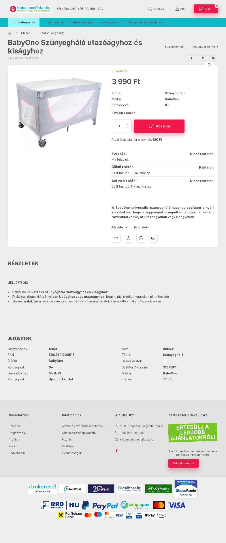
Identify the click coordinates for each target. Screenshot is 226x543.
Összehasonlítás (116, 238)
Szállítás (67, 446)
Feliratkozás (181, 463)
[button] (24, 22)
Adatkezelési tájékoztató (79, 433)
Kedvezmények (82, 22)
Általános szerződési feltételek (83, 426)
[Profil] (182, 8)
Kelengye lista (110, 22)
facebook (116, 450)
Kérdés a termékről (128, 238)
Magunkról (55, 22)
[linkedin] (213, 58)
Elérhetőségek (72, 453)
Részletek (140, 227)
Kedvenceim (17, 453)
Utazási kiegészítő (52, 33)
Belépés (14, 426)
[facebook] (191, 58)
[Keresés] (157, 8)
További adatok (122, 112)
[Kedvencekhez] (209, 64)
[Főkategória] (9, 33)
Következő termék (204, 46)
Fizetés (67, 439)
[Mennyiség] (119, 126)
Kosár (13, 446)
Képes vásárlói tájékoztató (147, 22)
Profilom (14, 439)
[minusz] (127, 129)
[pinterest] (202, 58)
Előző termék (175, 46)
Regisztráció (17, 433)
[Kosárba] (159, 126)
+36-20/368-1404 (90, 9)
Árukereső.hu (42, 491)
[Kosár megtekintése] (206, 8)
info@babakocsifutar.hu (136, 439)
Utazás (25, 33)
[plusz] (127, 123)
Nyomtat (140, 238)
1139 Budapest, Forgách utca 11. (142, 426)
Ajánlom (153, 238)
